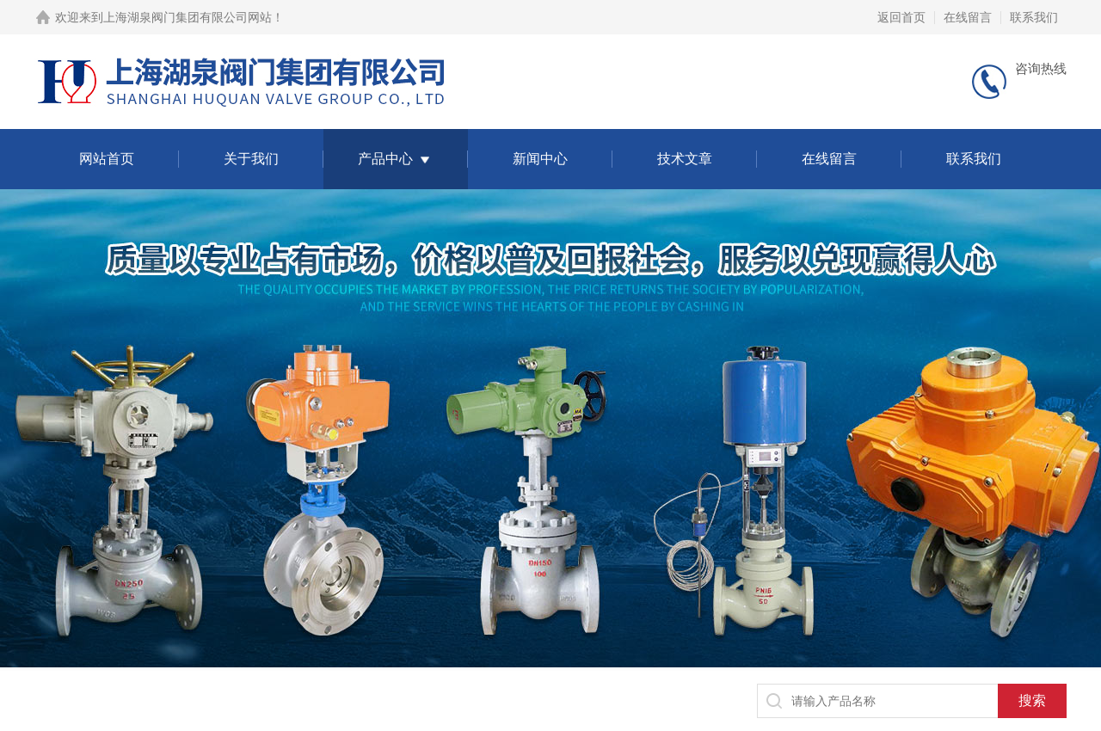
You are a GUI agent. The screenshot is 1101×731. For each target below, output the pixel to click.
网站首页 (106, 158)
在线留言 (968, 17)
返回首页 (901, 17)
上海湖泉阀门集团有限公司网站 (187, 17)
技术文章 (684, 158)
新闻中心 (540, 158)
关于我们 (251, 158)
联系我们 (1034, 17)
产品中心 (385, 158)
